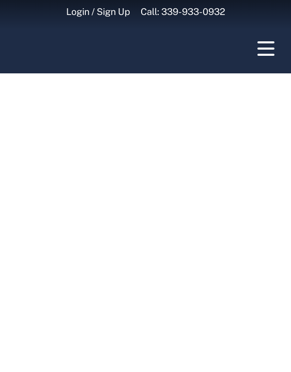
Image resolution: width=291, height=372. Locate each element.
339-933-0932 (193, 11)
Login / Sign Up (98, 11)
